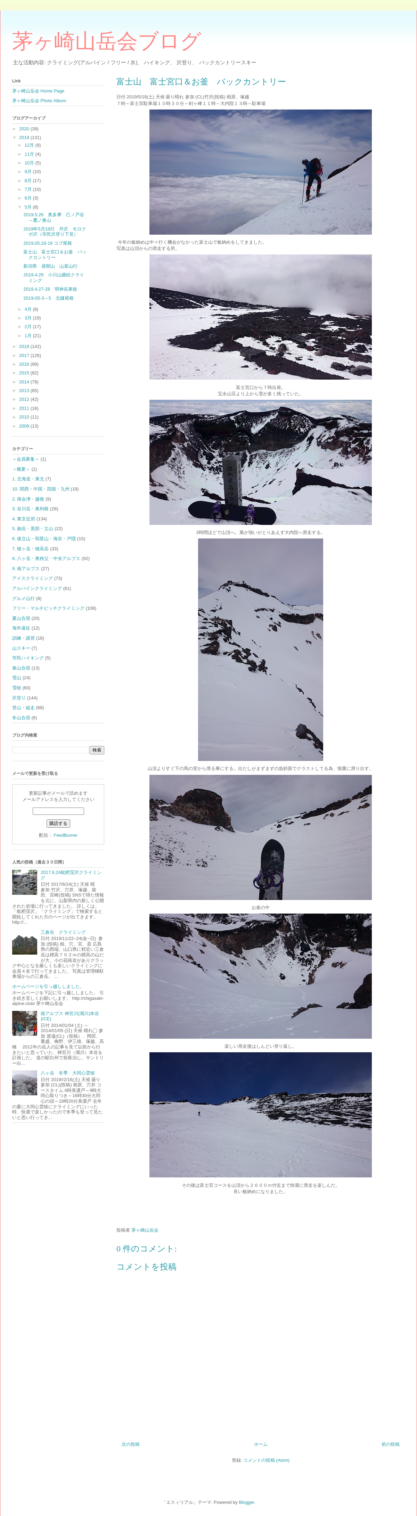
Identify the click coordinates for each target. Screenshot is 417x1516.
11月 (30, 154)
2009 (25, 426)
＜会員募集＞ (25, 459)
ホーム (261, 1444)
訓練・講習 (23, 638)
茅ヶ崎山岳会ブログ (106, 41)
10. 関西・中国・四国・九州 (41, 489)
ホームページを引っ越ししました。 (48, 986)
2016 (25, 364)
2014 (25, 381)
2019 (25, 137)
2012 (25, 399)
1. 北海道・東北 (28, 478)
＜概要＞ (21, 469)
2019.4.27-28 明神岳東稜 (50, 289)
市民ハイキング (28, 657)
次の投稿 (131, 1444)
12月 (30, 145)
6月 (29, 198)
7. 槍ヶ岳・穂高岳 (30, 548)
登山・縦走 (23, 707)
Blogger (246, 1502)
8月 (29, 180)
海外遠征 (21, 628)
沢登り (19, 697)
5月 (29, 207)
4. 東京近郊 (23, 518)
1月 (29, 335)
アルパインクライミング (37, 588)
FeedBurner (65, 835)
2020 (25, 128)
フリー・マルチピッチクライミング (48, 608)
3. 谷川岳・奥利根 (30, 508)
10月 (30, 162)
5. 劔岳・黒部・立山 (32, 528)
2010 (25, 417)
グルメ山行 (23, 598)
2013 (25, 390)
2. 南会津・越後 (28, 499)
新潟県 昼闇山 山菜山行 (50, 266)
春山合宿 (21, 668)
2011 (25, 408)
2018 (25, 346)
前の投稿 (391, 1444)
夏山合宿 (21, 618)
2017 (25, 355)
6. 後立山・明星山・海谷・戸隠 (44, 538)
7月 (29, 189)
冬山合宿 (21, 717)
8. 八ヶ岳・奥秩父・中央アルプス (46, 558)
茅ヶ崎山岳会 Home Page (38, 91)
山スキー (21, 648)
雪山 (16, 677)
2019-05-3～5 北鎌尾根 (48, 298)
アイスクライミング (32, 578)
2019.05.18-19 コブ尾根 (47, 243)
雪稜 (16, 687)
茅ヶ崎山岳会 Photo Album (39, 100)
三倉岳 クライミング (63, 932)
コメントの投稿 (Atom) (266, 1460)
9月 (29, 171)
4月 (29, 309)
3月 (29, 318)
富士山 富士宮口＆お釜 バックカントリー (55, 254)
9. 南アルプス (26, 568)
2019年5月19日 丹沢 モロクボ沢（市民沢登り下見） (54, 231)
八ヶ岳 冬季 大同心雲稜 (70, 1073)
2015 (25, 372)
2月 (29, 326)
